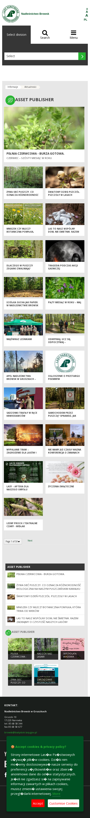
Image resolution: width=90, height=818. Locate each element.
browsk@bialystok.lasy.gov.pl (20, 732)
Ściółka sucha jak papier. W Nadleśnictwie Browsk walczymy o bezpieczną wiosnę (22, 307)
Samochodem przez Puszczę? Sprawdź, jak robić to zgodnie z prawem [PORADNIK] (62, 417)
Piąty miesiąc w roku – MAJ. (65, 302)
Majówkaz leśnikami (19, 339)
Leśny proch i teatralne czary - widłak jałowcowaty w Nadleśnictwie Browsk (21, 528)
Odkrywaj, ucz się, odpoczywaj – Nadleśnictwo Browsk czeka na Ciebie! (62, 344)
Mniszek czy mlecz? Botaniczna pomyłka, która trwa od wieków (21, 231)
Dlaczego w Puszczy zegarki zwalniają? (19, 267)
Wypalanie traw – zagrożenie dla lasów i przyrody (21, 452)
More (56, 793)
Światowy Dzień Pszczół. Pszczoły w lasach (64, 193)
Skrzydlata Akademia (69, 655)
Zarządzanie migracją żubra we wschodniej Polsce (46, 684)
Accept (38, 803)
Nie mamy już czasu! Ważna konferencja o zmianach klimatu (64, 452)
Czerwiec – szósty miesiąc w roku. (29, 158)
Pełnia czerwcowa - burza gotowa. (35, 154)
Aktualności (30, 86)
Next (30, 540)
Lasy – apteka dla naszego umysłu (17, 488)
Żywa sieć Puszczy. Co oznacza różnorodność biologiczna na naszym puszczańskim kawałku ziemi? (48, 588)
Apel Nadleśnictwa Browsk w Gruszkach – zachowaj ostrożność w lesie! (22, 380)
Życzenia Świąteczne (61, 486)
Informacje (13, 86)
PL (85, 19)
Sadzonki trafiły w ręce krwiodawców (21, 414)
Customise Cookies (63, 803)
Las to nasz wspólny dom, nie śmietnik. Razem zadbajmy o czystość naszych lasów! (63, 233)
